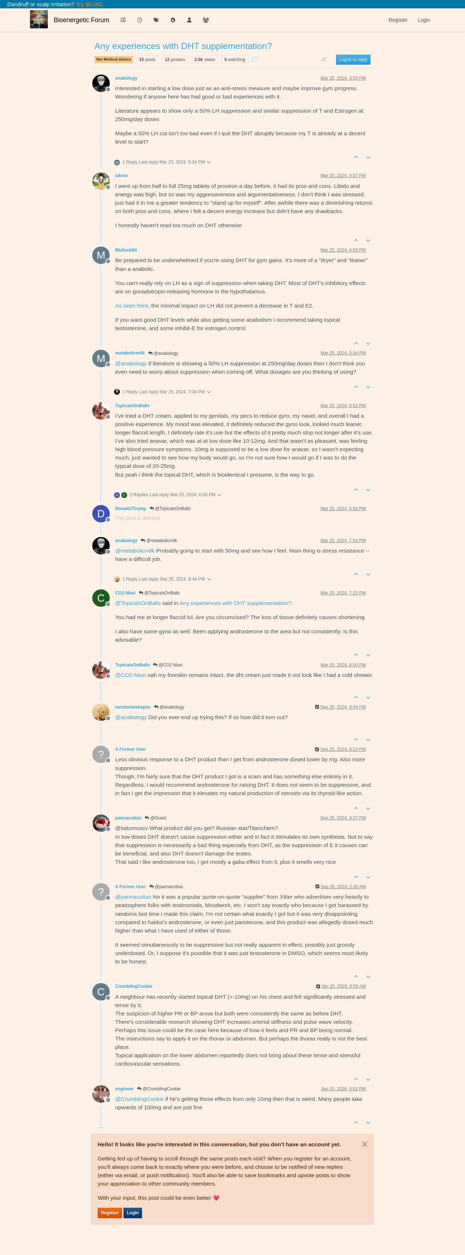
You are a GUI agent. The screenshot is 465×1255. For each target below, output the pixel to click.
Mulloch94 (126, 250)
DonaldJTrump (130, 508)
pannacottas (128, 818)
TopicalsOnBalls (132, 405)
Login (133, 1212)
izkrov (121, 175)
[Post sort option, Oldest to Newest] (324, 60)
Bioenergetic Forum (81, 20)
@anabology (163, 353)
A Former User (130, 749)
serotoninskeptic (133, 707)
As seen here (131, 305)
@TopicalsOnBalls (170, 508)
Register (110, 1212)
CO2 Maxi (125, 593)
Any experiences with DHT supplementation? (235, 603)
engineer (124, 1088)
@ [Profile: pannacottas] (133, 897)
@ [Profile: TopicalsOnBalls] (138, 603)
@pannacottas (166, 886)
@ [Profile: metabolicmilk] (135, 551)
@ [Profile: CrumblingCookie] (139, 1099)
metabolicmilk (130, 353)
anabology (126, 78)
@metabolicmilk (159, 540)
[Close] (364, 1144)
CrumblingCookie (133, 986)
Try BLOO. (89, 4)
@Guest (155, 818)
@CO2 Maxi (167, 664)
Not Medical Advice (113, 59)
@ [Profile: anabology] (131, 363)
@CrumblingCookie (159, 1088)
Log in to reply (353, 59)
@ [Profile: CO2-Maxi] (130, 675)
